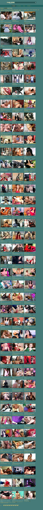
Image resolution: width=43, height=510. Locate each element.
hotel (12, 195)
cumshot (19, 59)
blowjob (17, 59)
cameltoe (19, 463)
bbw (2, 146)
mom (16, 195)
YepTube (25, 240)
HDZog (25, 252)
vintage (10, 72)
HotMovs (13, 33)
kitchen (4, 134)
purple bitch (24, 9)
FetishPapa (14, 45)
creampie (25, 303)
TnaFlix (1, 45)
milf (12, 267)
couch (8, 328)
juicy (12, 502)
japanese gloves (35, 9)
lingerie (4, 206)
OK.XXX (25, 45)
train (24, 59)
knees (31, 85)
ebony (15, 378)
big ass (26, 47)
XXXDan (1, 20)
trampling (30, 34)
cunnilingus (27, 266)
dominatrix (26, 290)
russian (21, 145)
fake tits (28, 22)
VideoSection (14, 20)
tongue (21, 60)
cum (16, 194)
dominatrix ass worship (18, 10)
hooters (4, 489)
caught (15, 194)
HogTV (1, 132)
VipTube (1, 449)
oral (7, 134)
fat (21, 501)
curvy (33, 97)
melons (6, 316)
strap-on (19, 60)
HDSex (25, 20)
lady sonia (27, 23)
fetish (17, 110)
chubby (25, 266)
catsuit (2, 110)
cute (12, 439)
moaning (14, 195)
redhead (27, 110)
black (2, 378)
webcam (26, 134)
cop (32, 97)
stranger (18, 195)
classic (2, 72)
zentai (9, 9)
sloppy (34, 315)
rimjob (27, 465)
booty (33, 254)
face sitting (19, 414)
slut (5, 35)
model (31, 354)
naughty (25, 171)
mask (18, 21)
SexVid (13, 57)
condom (4, 110)
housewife (2, 134)
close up (20, 266)
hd (0, 35)
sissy (22, 402)
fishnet (31, 476)
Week (11, 8)
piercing (16, 303)
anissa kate (27, 73)
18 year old (15, 463)
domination (18, 229)
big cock (26, 72)
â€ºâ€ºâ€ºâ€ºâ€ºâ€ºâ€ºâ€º (11, 505)
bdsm (14, 21)
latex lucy (28, 9)
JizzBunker (2, 70)
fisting (17, 402)
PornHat (13, 193)
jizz (6, 366)
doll (15, 21)
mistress (29, 354)
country (2, 194)
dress (9, 378)
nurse (28, 230)
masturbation (32, 47)
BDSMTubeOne (26, 57)
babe (14, 414)
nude (6, 134)
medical (28, 291)
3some (2, 22)
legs (32, 22)
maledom (33, 85)
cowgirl (9, 328)
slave (12, 35)
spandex (33, 158)
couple (26, 158)
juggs (1, 316)
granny (15, 254)
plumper (14, 502)
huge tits (30, 22)
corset (29, 402)
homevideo (15, 477)
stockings (16, 72)
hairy (15, 367)
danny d (30, 73)
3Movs (13, 108)
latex (16, 21)
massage (7, 254)
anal (15, 59)
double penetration (9, 22)
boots (26, 34)
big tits (29, 97)
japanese (25, 414)
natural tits (29, 98)
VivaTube (13, 70)
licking (26, 98)
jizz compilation (7, 10)
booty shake (9, 303)
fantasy (28, 290)
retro (7, 72)
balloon (28, 254)
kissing (30, 85)
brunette (30, 72)
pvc (22, 9)
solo (14, 72)
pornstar (34, 22)
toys (17, 72)
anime (4, 502)
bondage (28, 85)
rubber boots (6, 9)
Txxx (1, 57)
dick (15, 158)
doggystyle (6, 22)
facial (10, 146)
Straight (13, 5)
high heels (20, 390)
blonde (14, 110)
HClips (25, 121)
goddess (21, 414)
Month (8, 8)
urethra (9, 366)
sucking (31, 194)
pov (34, 146)
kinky (1, 35)
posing (22, 451)
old (16, 464)
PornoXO (1, 277)
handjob (30, 47)
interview (19, 328)
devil (38, 9)
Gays (24, 5)
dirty (13, 439)
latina (30, 340)
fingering (28, 47)
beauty (17, 463)
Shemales (29, 5)
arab (25, 97)
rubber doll (11, 9)
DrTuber (13, 487)
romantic (30, 390)
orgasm (21, 367)
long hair (27, 414)
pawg (18, 378)
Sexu (25, 95)
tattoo (8, 278)
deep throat (18, 194)
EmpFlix (13, 156)
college (29, 278)
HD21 (13, 252)
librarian (1, 341)
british (26, 22)
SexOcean (13, 475)
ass (3, 217)
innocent (20, 158)
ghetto (17, 378)
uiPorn (25, 70)
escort (10, 378)
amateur (26, 254)
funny (18, 402)
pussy (19, 254)
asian (26, 146)
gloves (19, 110)
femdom (20, 229)
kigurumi (20, 9)
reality (22, 378)
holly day (27, 452)
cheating (20, 366)
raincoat (31, 9)
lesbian (25, 98)
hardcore (13, 60)
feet (33, 146)
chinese (29, 146)
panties (31, 414)
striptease (17, 267)
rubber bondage (16, 9)
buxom (11, 402)
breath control (2, 10)
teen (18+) (10, 278)
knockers (3, 316)
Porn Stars (19, 5)
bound (15, 229)
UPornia (1, 289)
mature (17, 254)
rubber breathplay (11, 10)
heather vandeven (17, 111)
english (22, 266)
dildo (3, 22)
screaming (31, 171)
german (4, 72)
